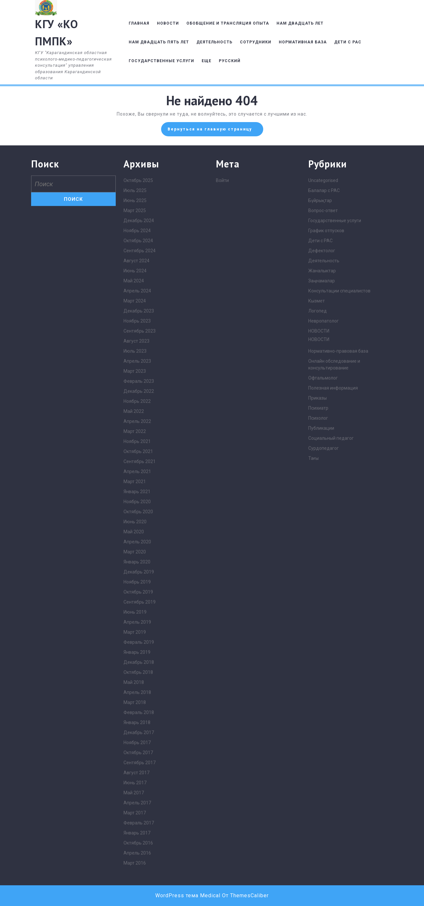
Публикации (321, 559)
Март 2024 (135, 432)
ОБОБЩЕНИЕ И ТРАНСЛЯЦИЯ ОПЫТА (227, 23)
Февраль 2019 (139, 773)
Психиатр (318, 539)
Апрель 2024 (137, 422)
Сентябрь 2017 (140, 893)
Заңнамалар (321, 411)
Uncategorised (323, 311)
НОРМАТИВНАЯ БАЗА (303, 42)
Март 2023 (135, 502)
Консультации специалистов (339, 422)
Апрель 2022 (137, 552)
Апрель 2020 (137, 672)
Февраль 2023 (139, 512)
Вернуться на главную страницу (215, 130)
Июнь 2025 (135, 331)
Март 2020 (135, 682)
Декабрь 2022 (139, 522)
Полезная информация (333, 519)
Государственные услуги (334, 351)
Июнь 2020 (135, 652)
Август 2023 (136, 472)
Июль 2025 (135, 321)
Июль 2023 (135, 482)
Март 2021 (135, 612)
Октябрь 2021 (138, 582)
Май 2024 (134, 411)
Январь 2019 (137, 783)
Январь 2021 (137, 622)
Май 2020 (134, 662)
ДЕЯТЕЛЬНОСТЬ (214, 42)
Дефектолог (321, 381)
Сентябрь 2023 (140, 462)
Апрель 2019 (137, 753)
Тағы (313, 589)
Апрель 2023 (137, 492)
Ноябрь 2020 (137, 632)
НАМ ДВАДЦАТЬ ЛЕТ (300, 23)
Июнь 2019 (135, 743)
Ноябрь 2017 (137, 873)
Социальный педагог (331, 569)
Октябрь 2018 (138, 803)
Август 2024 (136, 391)
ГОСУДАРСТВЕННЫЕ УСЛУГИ (161, 61)
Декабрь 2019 (139, 703)
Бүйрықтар (320, 331)
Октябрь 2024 (138, 371)
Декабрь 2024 (139, 351)
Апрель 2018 (137, 823)
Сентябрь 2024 (140, 381)
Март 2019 (135, 763)
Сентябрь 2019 (140, 733)
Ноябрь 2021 (137, 572)
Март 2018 (135, 833)
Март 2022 (135, 562)
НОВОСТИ (168, 23)
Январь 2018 (137, 853)
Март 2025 (135, 341)
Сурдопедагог (323, 579)
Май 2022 (134, 542)
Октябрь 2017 (138, 883)
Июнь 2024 (135, 401)
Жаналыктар (322, 401)
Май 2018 (134, 813)
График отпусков (326, 361)
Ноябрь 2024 (137, 361)
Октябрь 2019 (138, 723)
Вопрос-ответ (323, 341)
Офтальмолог (323, 509)
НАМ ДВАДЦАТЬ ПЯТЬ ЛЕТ (159, 42)
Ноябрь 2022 (137, 532)
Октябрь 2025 (138, 311)
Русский (230, 61)
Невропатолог (323, 452)
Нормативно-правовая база (338, 482)
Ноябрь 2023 (137, 452)
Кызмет (316, 432)
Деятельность (323, 391)
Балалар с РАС (324, 321)
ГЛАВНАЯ (139, 23)
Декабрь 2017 (139, 863)
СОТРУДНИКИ (255, 42)
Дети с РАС (320, 371)
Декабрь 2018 (139, 793)
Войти (222, 311)
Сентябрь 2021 (140, 592)
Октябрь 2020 (138, 642)
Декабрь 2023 (139, 442)
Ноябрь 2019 (137, 713)
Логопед (317, 442)
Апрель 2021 (137, 602)
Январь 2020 (137, 693)
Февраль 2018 (139, 843)
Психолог (318, 549)
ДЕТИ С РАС (347, 42)
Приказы (317, 529)
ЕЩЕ (206, 61)
